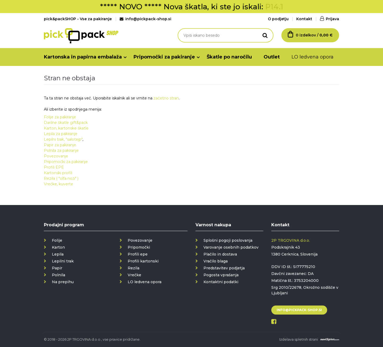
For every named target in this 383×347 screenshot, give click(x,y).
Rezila (133, 268)
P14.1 (274, 6)
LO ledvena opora (313, 57)
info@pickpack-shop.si (145, 18)
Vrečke (134, 275)
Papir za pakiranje (60, 145)
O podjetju (278, 18)
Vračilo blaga (215, 261)
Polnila (58, 275)
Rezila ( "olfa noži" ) (61, 178)
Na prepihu (63, 281)
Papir (57, 268)
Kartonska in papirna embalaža (83, 57)
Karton (58, 247)
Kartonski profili (58, 172)
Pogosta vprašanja (221, 275)
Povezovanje (56, 156)
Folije (57, 240)
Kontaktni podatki (220, 281)
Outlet (272, 57)
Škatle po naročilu (229, 57)
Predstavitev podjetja (224, 268)
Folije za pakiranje (60, 117)
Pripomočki (139, 247)
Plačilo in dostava (220, 254)
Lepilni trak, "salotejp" (63, 139)
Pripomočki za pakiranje (164, 57)
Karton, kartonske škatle (66, 128)
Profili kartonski (143, 261)
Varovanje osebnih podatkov (231, 247)
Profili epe (138, 254)
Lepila (58, 254)
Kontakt (304, 18)
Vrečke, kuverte (58, 184)
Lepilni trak (63, 261)
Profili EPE (54, 167)
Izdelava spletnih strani (298, 339)
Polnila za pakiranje (61, 150)
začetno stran (166, 98)
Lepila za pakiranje (60, 133)
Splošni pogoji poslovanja (227, 240)
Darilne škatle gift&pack (66, 122)
